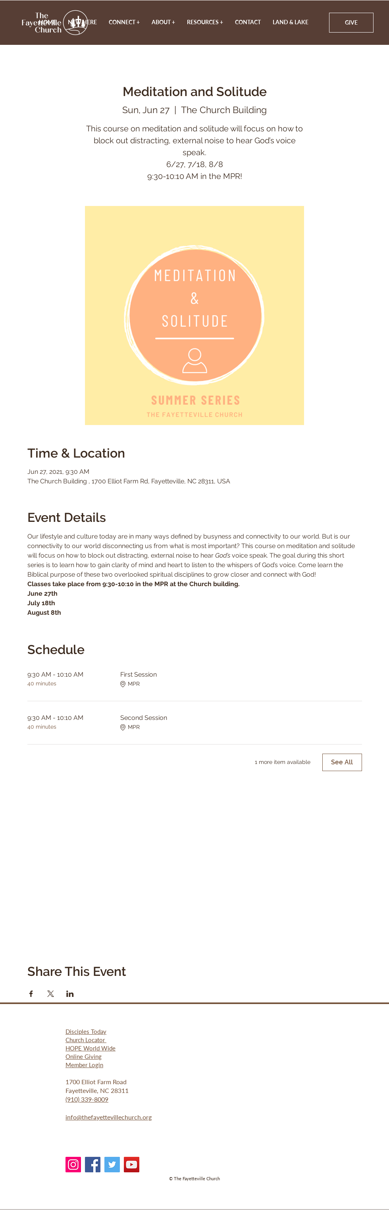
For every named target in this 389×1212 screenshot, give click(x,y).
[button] (163, 22)
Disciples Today (85, 1031)
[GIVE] (351, 23)
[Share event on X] (50, 994)
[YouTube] (131, 1164)
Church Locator (85, 1039)
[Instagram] (73, 1164)
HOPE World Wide (90, 1048)
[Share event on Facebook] (31, 994)
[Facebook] (92, 1164)
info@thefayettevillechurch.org (108, 1117)
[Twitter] (112, 1164)
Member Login (84, 1064)
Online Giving (83, 1056)
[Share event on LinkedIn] (70, 994)
